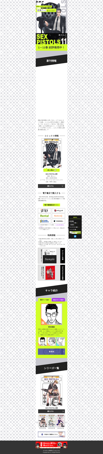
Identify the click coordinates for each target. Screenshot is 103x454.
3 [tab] (53, 449)
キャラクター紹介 (73, 227)
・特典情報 (71, 224)
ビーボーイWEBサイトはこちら (51, 450)
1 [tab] (49, 449)
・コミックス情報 (72, 222)
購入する (50, 186)
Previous (37, 341)
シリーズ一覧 (72, 229)
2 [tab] (51, 449)
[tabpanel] (51, 445)
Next (66, 341)
